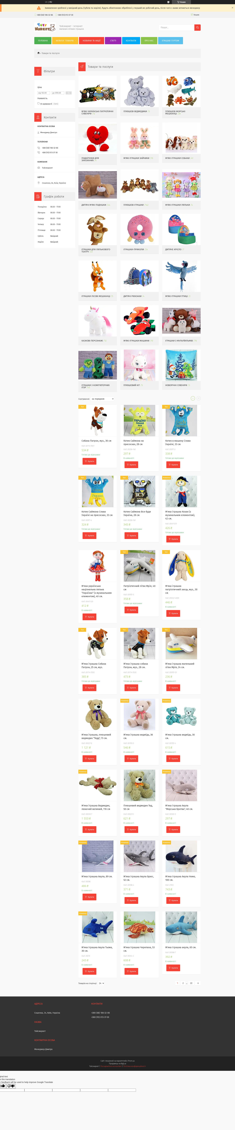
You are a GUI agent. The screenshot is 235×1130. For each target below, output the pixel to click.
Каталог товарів (65, 40)
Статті (113, 40)
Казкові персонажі (92, 340)
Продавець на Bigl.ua (117, 1064)
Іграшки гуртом (170, 40)
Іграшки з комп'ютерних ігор (96, 386)
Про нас (149, 40)
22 (191, 983)
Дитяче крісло (173, 249)
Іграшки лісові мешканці (96, 296)
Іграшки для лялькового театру (96, 250)
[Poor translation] (11, 1086)
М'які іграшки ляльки (177, 205)
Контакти (131, 40)
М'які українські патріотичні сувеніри (97, 112)
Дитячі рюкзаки (132, 296)
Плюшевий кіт (131, 385)
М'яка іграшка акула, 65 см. (180, 947)
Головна (43, 40)
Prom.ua (131, 1061)
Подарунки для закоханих (90, 159)
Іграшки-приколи (133, 249)
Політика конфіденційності (134, 1066)
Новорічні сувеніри (176, 385)
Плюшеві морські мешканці (175, 112)
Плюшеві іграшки (133, 205)
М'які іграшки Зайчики (136, 158)
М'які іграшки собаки (177, 158)
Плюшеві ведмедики (135, 111)
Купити (91, 461)
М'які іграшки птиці (176, 296)
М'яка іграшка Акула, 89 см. (97, 876)
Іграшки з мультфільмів (179, 340)
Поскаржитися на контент (111, 1066)
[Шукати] (197, 27)
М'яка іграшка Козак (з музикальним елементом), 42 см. (180, 515)
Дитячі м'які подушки (94, 205)
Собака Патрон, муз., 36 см (96, 440)
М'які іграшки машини (136, 340)
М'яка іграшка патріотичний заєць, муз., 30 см (181, 589)
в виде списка (198, 399)
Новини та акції (92, 40)
